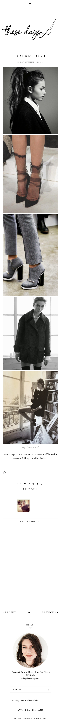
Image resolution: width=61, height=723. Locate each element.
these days (26, 718)
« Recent (9, 612)
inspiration (32, 489)
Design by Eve (39, 718)
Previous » (50, 612)
